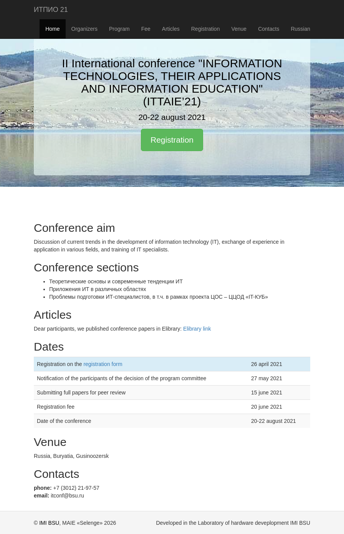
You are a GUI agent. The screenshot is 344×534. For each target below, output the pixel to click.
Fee (145, 29)
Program (119, 29)
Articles (171, 29)
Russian (300, 29)
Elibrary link (197, 329)
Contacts (268, 29)
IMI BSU (49, 523)
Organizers (84, 29)
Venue (238, 29)
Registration (205, 29)
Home (52, 29)
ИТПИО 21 (51, 9)
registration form (102, 364)
